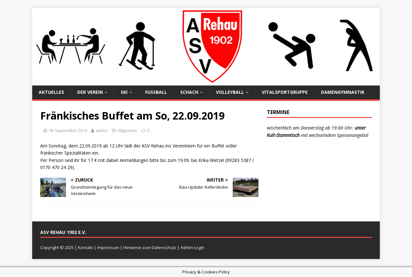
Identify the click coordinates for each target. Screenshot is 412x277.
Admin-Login (192, 247)
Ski (124, 92)
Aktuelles (51, 92)
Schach (189, 92)
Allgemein (127, 130)
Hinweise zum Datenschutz (149, 247)
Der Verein (90, 92)
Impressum (108, 247)
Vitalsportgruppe (285, 92)
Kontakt (85, 247)
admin (102, 130)
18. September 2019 (68, 130)
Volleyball (230, 92)
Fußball (156, 92)
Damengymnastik (342, 92)
